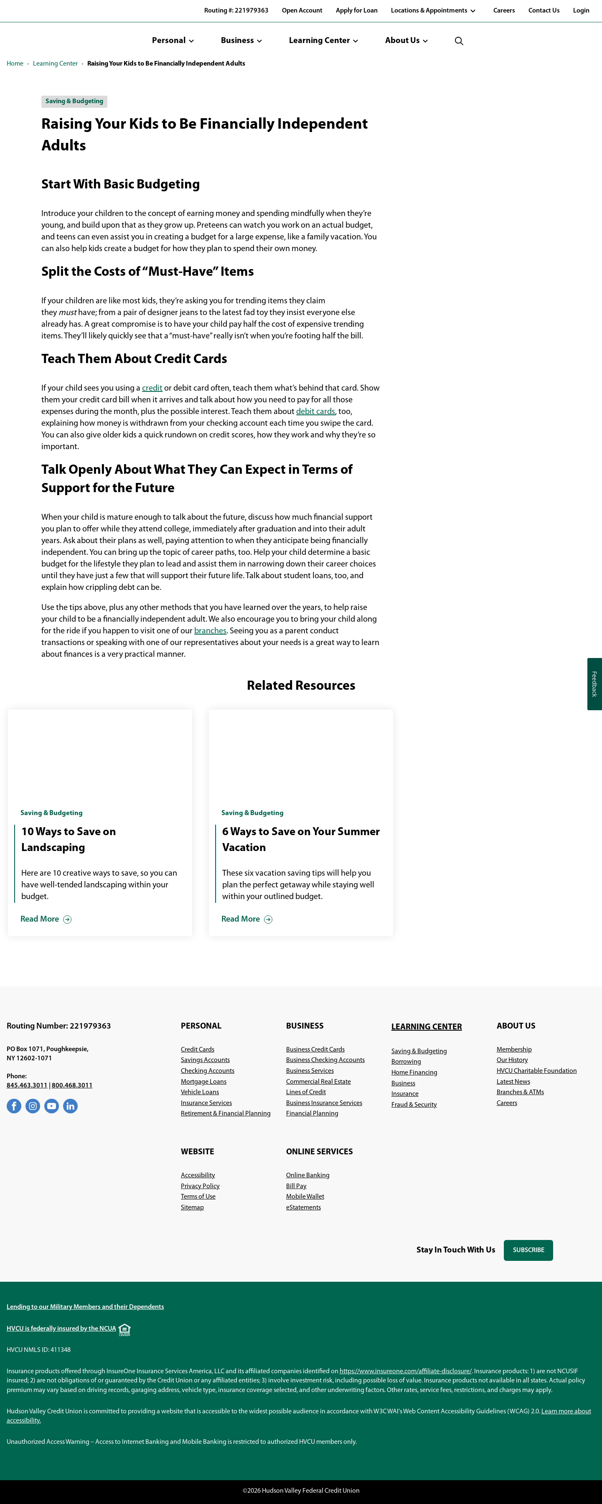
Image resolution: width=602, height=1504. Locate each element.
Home (15, 64)
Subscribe (533, 1254)
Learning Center (55, 64)
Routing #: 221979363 (236, 11)
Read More (39, 919)
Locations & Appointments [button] (429, 11)
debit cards (315, 412)
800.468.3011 (72, 1085)
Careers (504, 11)
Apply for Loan (357, 11)
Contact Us (544, 11)
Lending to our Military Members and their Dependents (85, 1307)
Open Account (302, 11)
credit (152, 388)
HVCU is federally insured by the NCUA (61, 1329)
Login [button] (581, 11)
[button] (173, 41)
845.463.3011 (27, 1085)
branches (210, 631)
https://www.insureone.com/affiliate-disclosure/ (406, 1371)
